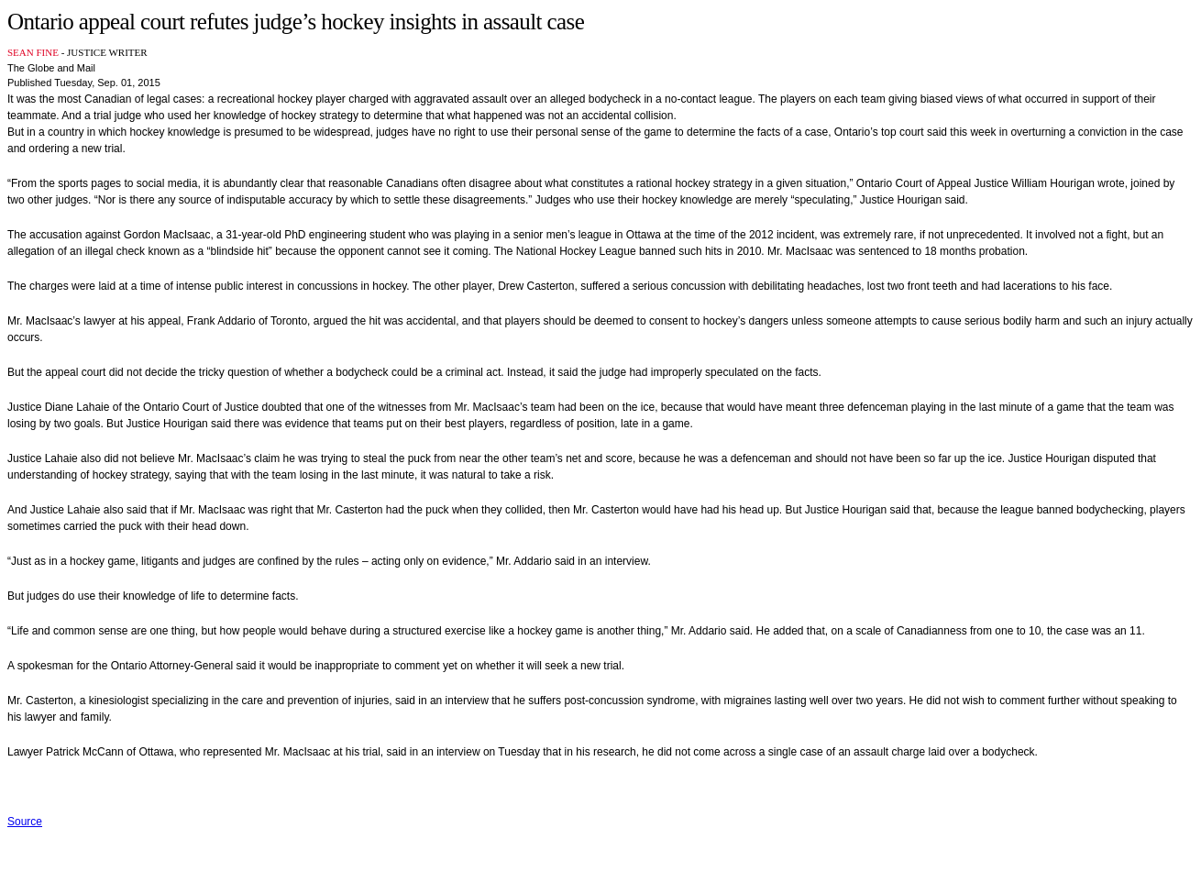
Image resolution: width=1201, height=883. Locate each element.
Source (24, 821)
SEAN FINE (33, 52)
